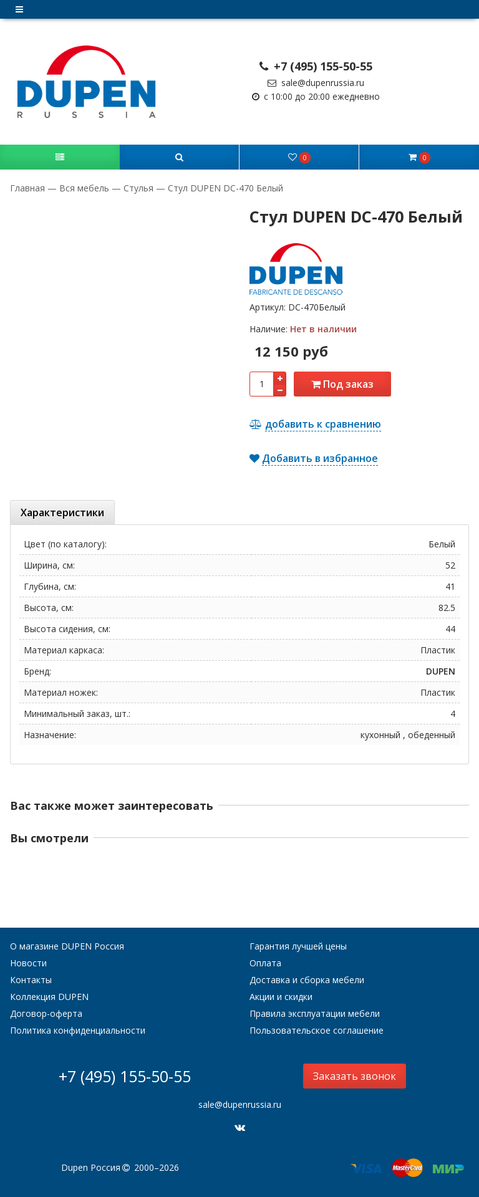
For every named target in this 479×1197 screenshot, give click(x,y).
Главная (28, 188)
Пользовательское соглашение (316, 1030)
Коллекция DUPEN (49, 996)
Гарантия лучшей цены (298, 946)
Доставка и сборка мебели (306, 980)
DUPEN (440, 671)
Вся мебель (84, 188)
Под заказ (342, 384)
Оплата (265, 963)
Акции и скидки (280, 996)
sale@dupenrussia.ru (316, 83)
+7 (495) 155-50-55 (316, 66)
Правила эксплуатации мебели (314, 1013)
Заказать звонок (354, 1076)
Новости (28, 963)
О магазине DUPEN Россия (67, 946)
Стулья (138, 188)
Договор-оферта (46, 1013)
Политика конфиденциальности (77, 1030)
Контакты (31, 980)
